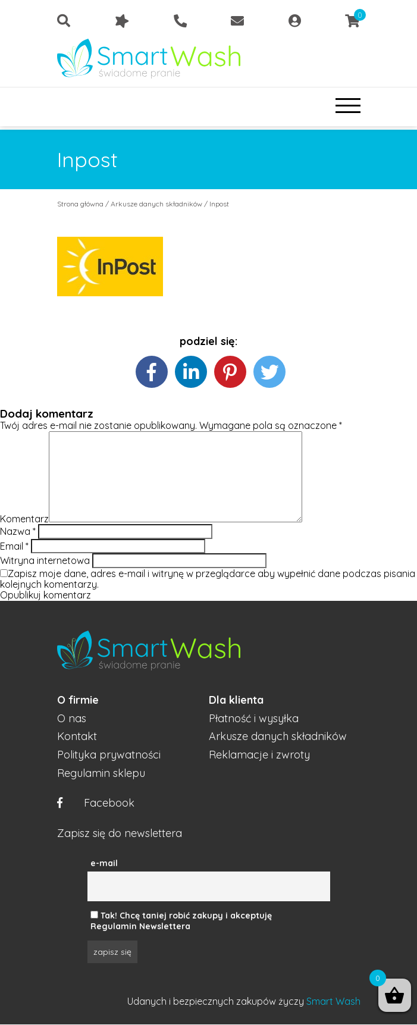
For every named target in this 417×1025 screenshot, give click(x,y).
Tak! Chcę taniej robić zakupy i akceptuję (186, 915)
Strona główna (80, 203)
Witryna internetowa (45, 560)
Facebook (95, 803)
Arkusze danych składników (156, 203)
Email (14, 546)
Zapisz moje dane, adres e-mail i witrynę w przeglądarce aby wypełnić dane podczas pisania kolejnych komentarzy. (207, 579)
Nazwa (18, 531)
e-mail (104, 863)
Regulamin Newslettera (140, 926)
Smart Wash (333, 1001)
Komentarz (24, 519)
